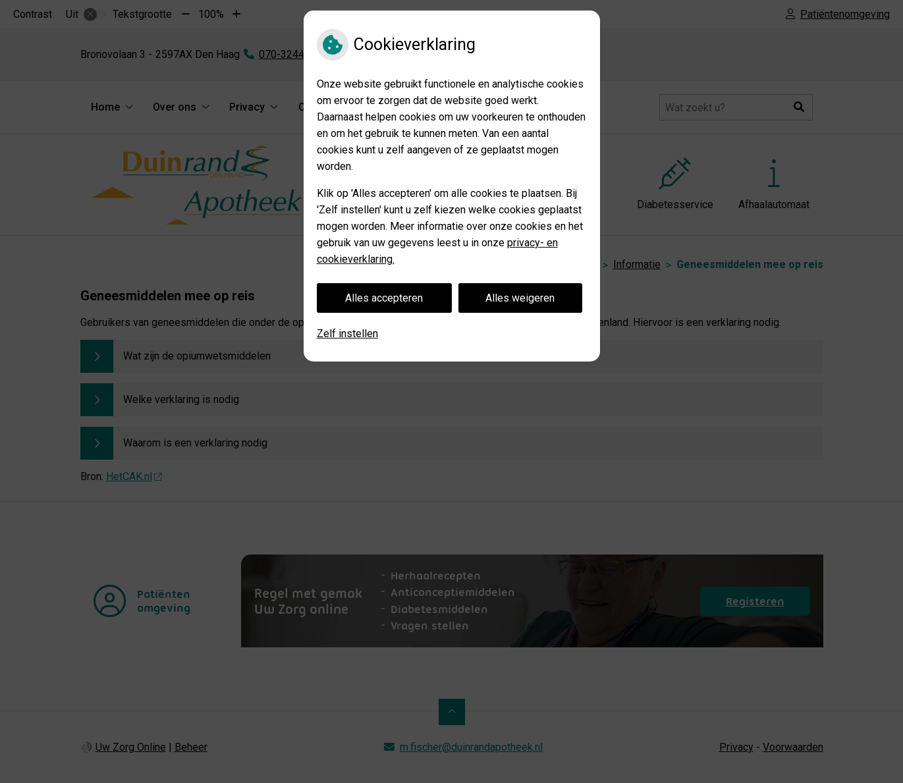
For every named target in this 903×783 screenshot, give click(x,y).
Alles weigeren (520, 298)
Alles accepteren (384, 298)
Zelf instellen (347, 333)
